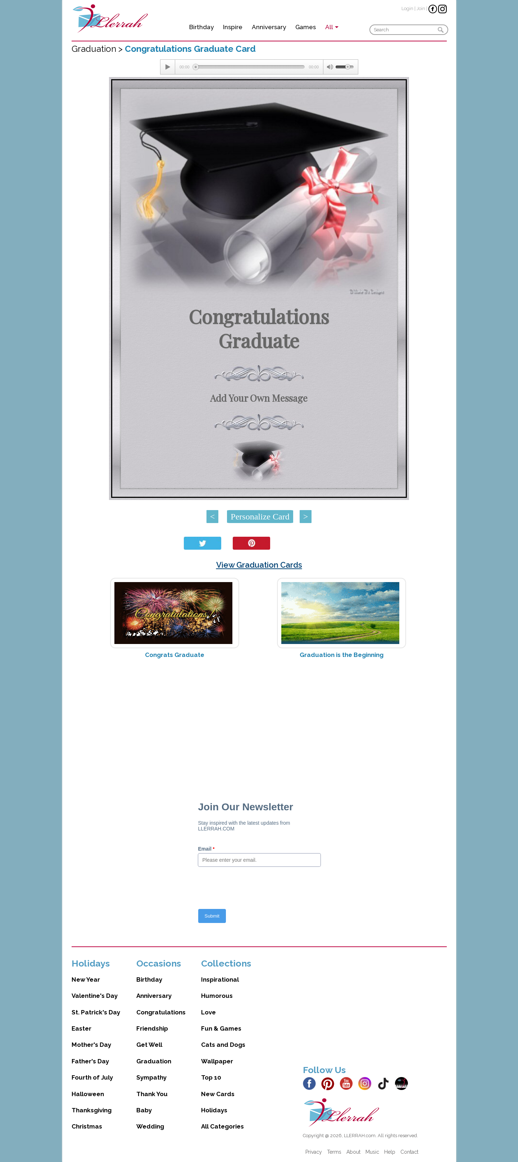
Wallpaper (217, 1061)
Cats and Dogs (223, 1044)
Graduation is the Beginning (341, 654)
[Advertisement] (259, 721)
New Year (86, 979)
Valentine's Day (95, 995)
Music (372, 1152)
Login (407, 8)
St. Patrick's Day (96, 1012)
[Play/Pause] (167, 67)
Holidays (214, 1110)
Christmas (87, 1126)
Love (208, 1012)
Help (389, 1152)
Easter (81, 1028)
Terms (334, 1152)
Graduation (153, 1061)
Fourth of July (92, 1077)
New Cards (218, 1094)
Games (305, 27)
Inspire (232, 27)
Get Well (149, 1044)
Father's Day (90, 1061)
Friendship (152, 1028)
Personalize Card (260, 516)
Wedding (150, 1126)
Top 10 (211, 1077)
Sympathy (151, 1077)
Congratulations (161, 1012)
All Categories (222, 1126)
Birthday (201, 27)
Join (421, 8)
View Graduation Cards (259, 564)
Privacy (313, 1152)
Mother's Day (91, 1044)
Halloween (88, 1094)
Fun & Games (221, 1028)
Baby (144, 1110)
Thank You (152, 1094)
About (353, 1152)
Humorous (217, 995)
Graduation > (98, 49)
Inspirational (220, 979)
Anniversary (269, 27)
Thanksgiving (92, 1110)
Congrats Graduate (174, 654)
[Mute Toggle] (329, 67)
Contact (409, 1152)
